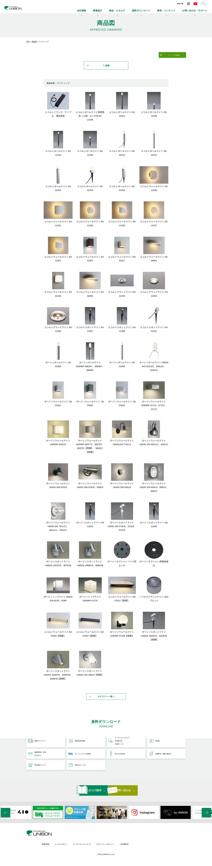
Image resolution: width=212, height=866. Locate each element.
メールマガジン (85, 845)
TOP (27, 41)
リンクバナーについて (106, 845)
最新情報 (69, 845)
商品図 (34, 41)
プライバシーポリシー (130, 845)
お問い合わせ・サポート (198, 9)
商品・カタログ (139, 9)
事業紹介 (123, 9)
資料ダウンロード (157, 9)
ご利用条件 (149, 845)
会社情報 (110, 9)
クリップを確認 (179, 55)
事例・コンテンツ (176, 9)
